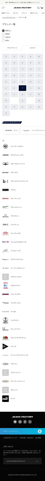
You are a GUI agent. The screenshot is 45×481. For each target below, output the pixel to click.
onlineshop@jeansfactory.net (16, 461)
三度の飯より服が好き (26, 438)
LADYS (6, 37)
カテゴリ (15, 13)
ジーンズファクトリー (8, 17)
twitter (30, 422)
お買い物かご (41, 8)
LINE (15, 422)
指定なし (6, 31)
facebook (25, 422)
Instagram (20, 422)
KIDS (5, 40)
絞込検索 (38, 8)
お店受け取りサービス (10, 438)
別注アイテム (34, 13)
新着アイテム (6, 13)
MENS (6, 34)
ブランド (24, 13)
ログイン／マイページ (22, 431)
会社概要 (38, 438)
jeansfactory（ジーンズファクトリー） (22, 7)
